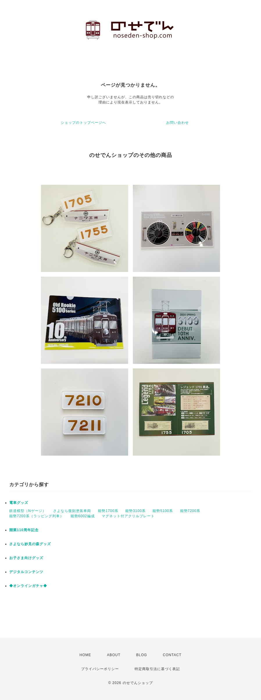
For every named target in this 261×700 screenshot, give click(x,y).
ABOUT (113, 655)
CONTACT (172, 655)
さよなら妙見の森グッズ (30, 544)
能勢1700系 (108, 511)
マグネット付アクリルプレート (128, 516)
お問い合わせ (177, 123)
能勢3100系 (135, 511)
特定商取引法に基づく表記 (157, 669)
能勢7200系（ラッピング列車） (36, 516)
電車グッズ (18, 503)
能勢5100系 (163, 511)
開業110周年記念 (24, 530)
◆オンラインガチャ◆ (28, 586)
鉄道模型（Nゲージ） (27, 511)
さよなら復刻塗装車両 (72, 511)
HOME (85, 655)
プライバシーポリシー (100, 669)
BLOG (141, 655)
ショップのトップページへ (83, 123)
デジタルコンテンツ (26, 572)
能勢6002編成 (83, 516)
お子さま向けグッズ (26, 558)
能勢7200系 (190, 511)
